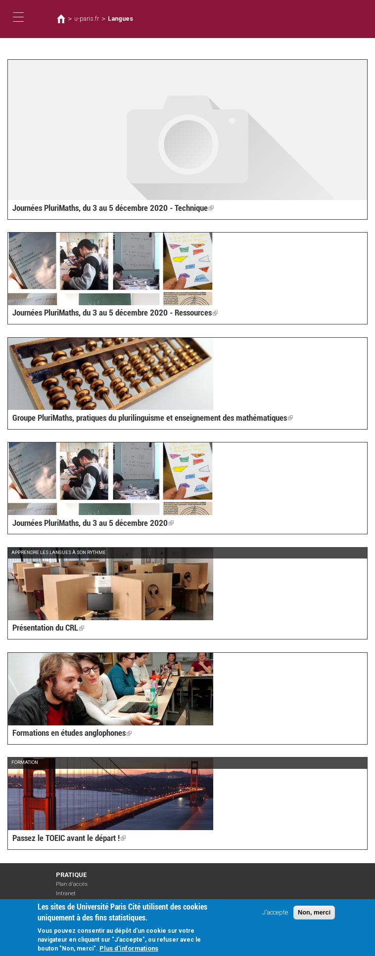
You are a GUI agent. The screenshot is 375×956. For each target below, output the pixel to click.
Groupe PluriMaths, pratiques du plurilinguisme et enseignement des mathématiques (147, 418)
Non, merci (314, 912)
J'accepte (275, 912)
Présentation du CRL (47, 628)
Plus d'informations (128, 948)
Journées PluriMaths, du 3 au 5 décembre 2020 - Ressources (110, 313)
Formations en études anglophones (70, 733)
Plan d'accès (72, 884)
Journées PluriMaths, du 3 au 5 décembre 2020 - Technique (108, 208)
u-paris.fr (86, 18)
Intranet (66, 893)
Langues (120, 18)
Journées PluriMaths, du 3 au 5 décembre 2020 (89, 523)
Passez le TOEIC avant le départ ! (66, 838)
